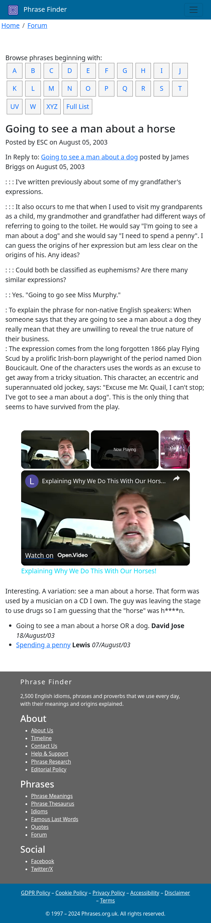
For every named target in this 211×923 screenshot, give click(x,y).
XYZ (52, 106)
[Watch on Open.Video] (56, 555)
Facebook (42, 861)
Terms (107, 900)
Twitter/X (42, 869)
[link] (32, 481)
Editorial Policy (48, 769)
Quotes (40, 827)
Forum (37, 25)
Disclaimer (177, 892)
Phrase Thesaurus (52, 803)
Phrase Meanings (52, 796)
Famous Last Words (54, 819)
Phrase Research (51, 761)
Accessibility (144, 892)
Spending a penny (43, 644)
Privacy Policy (109, 892)
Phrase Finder (37, 10)
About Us (42, 730)
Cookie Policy (71, 892)
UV (14, 106)
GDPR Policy (35, 892)
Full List (77, 106)
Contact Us (44, 745)
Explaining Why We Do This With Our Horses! (104, 481)
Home (10, 25)
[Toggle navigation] (193, 9)
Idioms (39, 811)
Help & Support (49, 753)
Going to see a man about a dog (89, 156)
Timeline (41, 738)
